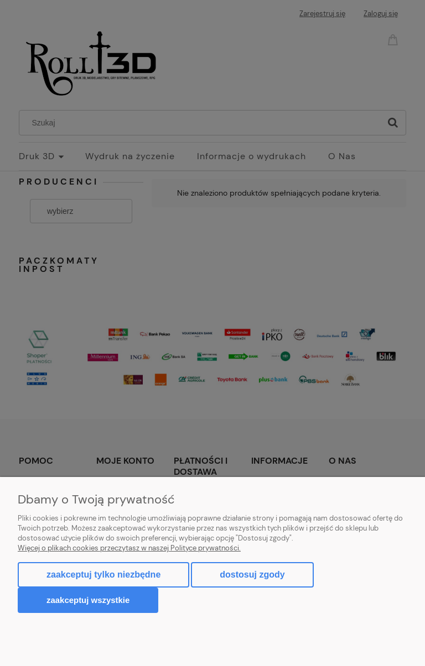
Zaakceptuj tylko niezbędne (103, 574)
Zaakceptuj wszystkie (87, 600)
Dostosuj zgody (252, 574)
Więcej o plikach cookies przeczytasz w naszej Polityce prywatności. (129, 548)
